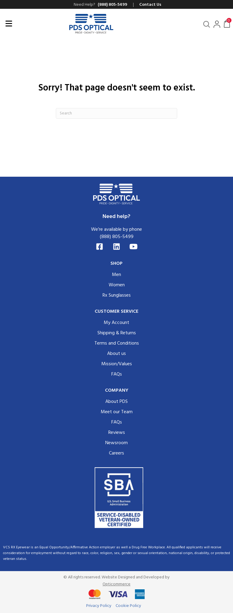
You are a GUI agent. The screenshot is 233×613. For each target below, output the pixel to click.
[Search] (116, 113)
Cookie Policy (128, 605)
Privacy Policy (98, 605)
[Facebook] (99, 246)
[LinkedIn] (116, 246)
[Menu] (9, 24)
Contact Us (150, 5)
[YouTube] (133, 246)
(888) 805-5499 (116, 237)
